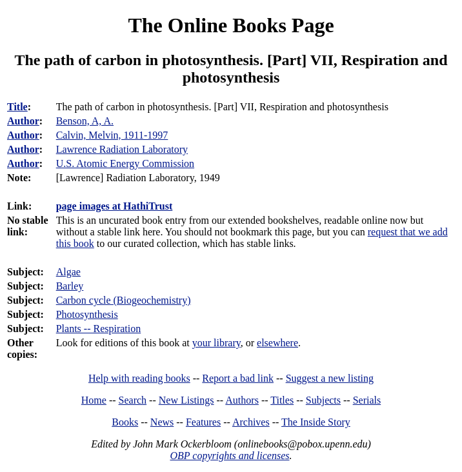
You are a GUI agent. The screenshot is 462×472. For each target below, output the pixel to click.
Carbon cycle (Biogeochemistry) (123, 300)
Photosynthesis (87, 314)
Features (203, 422)
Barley (70, 285)
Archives (251, 422)
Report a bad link (238, 378)
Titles (282, 400)
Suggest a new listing (330, 378)
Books (125, 422)
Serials (367, 400)
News (162, 422)
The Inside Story (315, 422)
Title (17, 106)
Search (133, 400)
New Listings (186, 400)
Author (23, 120)
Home (93, 400)
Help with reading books (139, 378)
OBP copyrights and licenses (229, 455)
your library (216, 342)
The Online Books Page (231, 25)
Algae (68, 271)
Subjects (323, 400)
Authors (242, 400)
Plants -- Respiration (98, 328)
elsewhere (277, 342)
